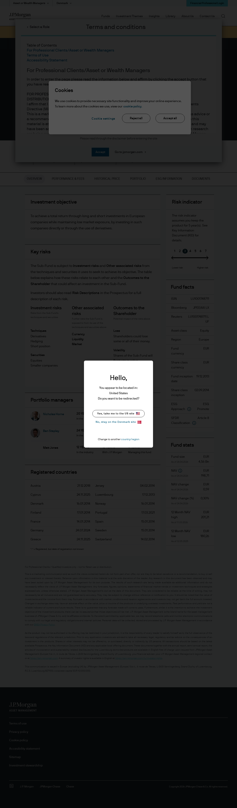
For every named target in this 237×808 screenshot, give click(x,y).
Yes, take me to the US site (118, 413)
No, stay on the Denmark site (118, 422)
